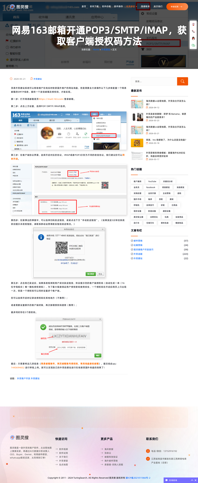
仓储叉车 (150, 223)
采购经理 (137, 193)
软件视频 (61, 449)
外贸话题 (138, 253)
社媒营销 (138, 245)
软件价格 (106, 6)
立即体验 (168, 408)
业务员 (136, 187)
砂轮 (163, 205)
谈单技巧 (150, 205)
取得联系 (145, 6)
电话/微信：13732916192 (164, 451)
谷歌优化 (154, 217)
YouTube (152, 181)
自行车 (136, 223)
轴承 (150, 199)
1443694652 (17, 367)
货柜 (161, 199)
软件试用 (61, 452)
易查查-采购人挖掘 (112, 464)
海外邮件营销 (109, 460)
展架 (172, 199)
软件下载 (94, 6)
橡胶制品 (179, 223)
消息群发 (180, 187)
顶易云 (106, 452)
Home (96, 49)
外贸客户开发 (23, 378)
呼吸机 (136, 205)
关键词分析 (168, 181)
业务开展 (152, 193)
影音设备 (152, 211)
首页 (84, 6)
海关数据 (107, 449)
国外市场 (137, 199)
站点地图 (61, 464)
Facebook (150, 187)
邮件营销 (138, 240)
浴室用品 (179, 217)
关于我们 (158, 6)
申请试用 (176, 6)
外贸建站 (105, 49)
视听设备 (137, 211)
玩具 (167, 217)
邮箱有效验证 (109, 456)
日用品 (174, 205)
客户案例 (137, 181)
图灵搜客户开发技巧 (143, 249)
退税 (179, 193)
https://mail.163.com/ (51, 98)
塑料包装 (165, 223)
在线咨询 (173, 480)
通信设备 (166, 211)
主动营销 (166, 193)
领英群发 (166, 187)
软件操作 (118, 6)
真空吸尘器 (138, 217)
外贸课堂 (131, 6)
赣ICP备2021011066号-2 (138, 477)
